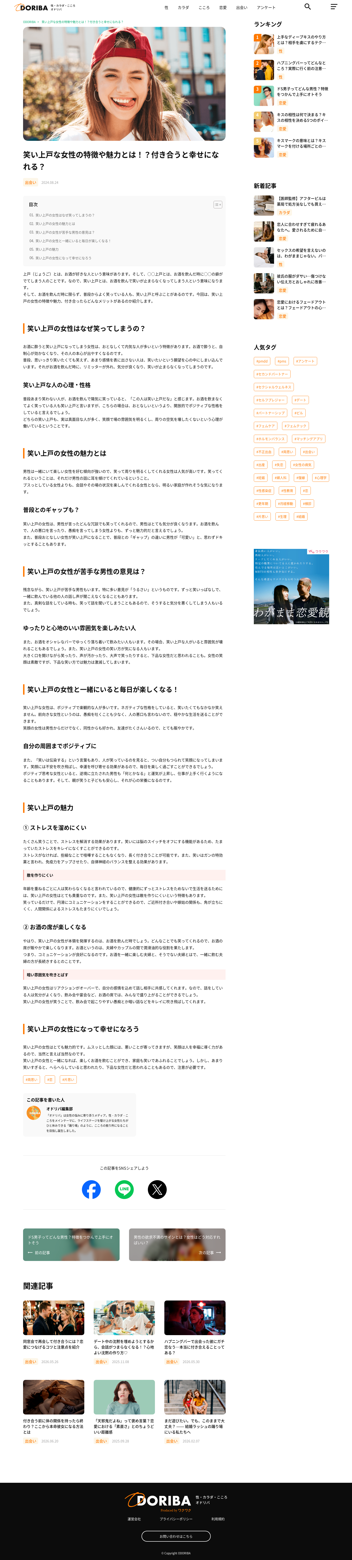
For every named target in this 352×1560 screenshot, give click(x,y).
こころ (204, 7)
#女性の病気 (302, 464)
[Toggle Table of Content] (215, 205)
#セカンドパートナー (272, 374)
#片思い (68, 1079)
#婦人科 (281, 477)
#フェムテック (295, 425)
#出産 (260, 464)
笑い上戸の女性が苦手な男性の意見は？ (65, 232)
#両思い (31, 1079)
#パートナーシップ (270, 412)
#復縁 (300, 477)
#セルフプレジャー (270, 399)
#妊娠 (260, 477)
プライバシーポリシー (176, 1518)
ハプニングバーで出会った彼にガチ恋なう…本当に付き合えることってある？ (194, 1346)
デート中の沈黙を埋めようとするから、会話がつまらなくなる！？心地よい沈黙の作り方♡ (124, 1346)
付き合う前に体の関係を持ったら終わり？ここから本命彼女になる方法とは (53, 1426)
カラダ (183, 7)
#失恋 (279, 464)
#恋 (50, 1079)
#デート (300, 399)
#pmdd (262, 361)
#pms (282, 361)
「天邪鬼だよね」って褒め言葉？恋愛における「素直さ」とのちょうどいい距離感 (124, 1426)
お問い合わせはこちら (176, 1536)
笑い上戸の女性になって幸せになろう (64, 257)
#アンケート (305, 361)
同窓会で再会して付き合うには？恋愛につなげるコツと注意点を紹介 (53, 1344)
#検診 (307, 503)
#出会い (309, 451)
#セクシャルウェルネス (273, 387)
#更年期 (262, 503)
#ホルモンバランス (270, 438)
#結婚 (300, 516)
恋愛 (223, 7)
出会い (241, 7)
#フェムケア (265, 425)
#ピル (299, 412)
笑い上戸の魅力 (47, 249)
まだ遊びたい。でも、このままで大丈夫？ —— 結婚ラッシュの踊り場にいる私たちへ (194, 1426)
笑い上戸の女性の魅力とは (55, 223)
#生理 (282, 516)
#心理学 (321, 477)
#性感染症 (263, 490)
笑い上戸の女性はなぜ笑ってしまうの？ (65, 215)
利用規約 (218, 1518)
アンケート (266, 7)
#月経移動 (285, 503)
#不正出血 (263, 451)
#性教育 (287, 490)
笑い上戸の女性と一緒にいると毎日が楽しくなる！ (73, 240)
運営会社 (134, 1518)
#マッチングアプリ (309, 438)
